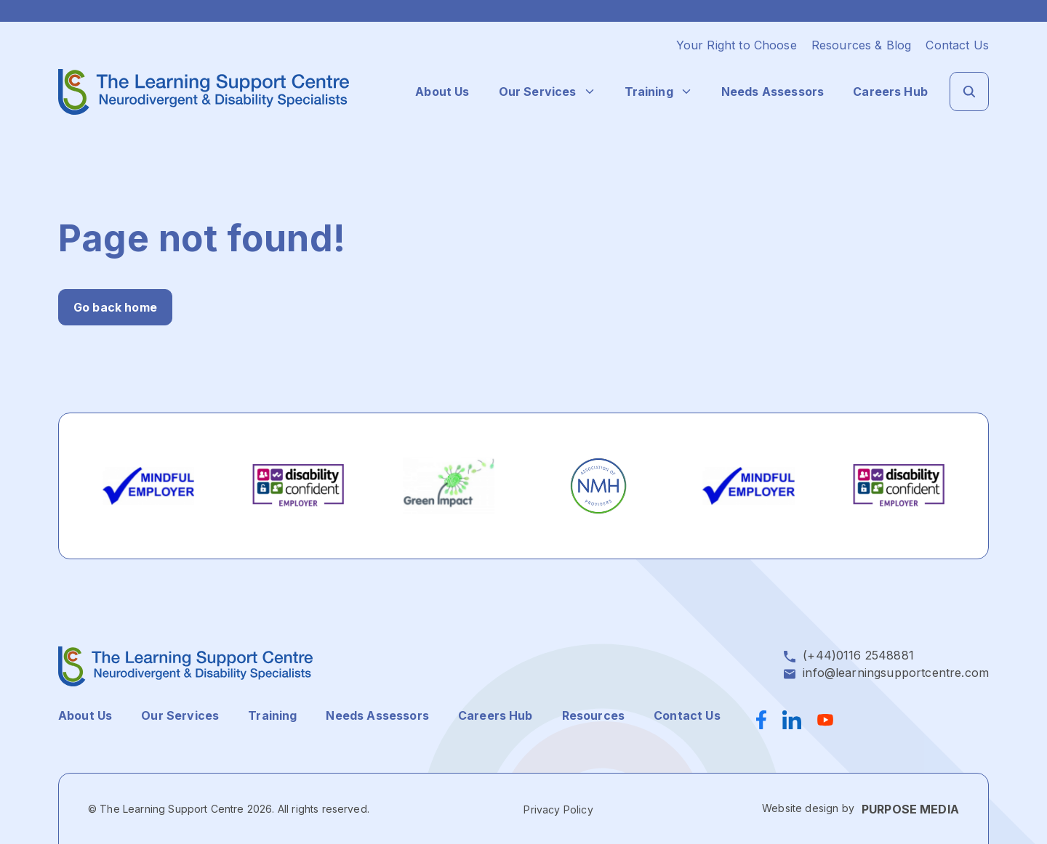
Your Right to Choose (736, 45)
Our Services (538, 91)
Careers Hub (890, 91)
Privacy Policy (558, 809)
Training (649, 91)
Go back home (115, 307)
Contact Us (957, 45)
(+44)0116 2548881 (858, 655)
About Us (442, 91)
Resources (593, 715)
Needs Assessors (772, 91)
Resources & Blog (861, 45)
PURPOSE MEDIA (910, 809)
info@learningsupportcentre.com (896, 672)
